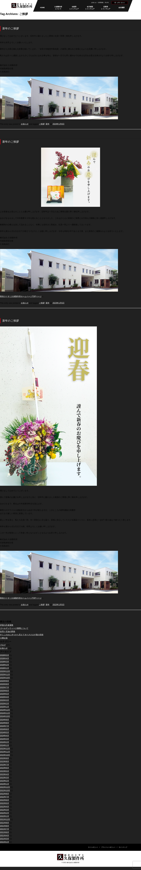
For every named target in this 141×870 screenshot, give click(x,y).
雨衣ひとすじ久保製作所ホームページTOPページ (21, 297)
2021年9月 (4, 823)
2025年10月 (5, 678)
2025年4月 (4, 697)
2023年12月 (5, 749)
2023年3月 (4, 778)
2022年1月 (4, 816)
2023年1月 (4, 784)
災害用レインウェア (105, 8)
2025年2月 (4, 704)
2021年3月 (4, 839)
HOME (42, 7)
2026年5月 (4, 655)
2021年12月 (5, 819)
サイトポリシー (93, 847)
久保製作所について (58, 8)
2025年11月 (5, 675)
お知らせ (93, 2)
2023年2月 (4, 781)
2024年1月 (4, 745)
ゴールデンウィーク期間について (14, 628)
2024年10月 (5, 716)
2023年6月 (4, 768)
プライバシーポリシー (108, 847)
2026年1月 (4, 668)
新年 (47, 124)
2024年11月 (5, 713)
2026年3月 (4, 662)
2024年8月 (4, 723)
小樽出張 (4, 638)
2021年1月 (4, 842)
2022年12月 (5, 787)
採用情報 (100, 2)
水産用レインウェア (74, 8)
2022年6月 (4, 800)
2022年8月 (4, 794)
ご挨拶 (42, 124)
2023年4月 (4, 774)
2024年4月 (4, 736)
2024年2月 (4, 742)
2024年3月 (4, 739)
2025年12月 (5, 671)
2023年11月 (5, 752)
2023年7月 (4, 765)
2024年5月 (4, 733)
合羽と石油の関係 (7, 632)
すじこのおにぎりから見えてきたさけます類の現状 (21, 635)
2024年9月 (4, 720)
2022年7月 (4, 797)
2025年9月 (4, 681)
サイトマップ (123, 847)
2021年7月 (4, 829)
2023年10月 (5, 755)
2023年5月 (4, 771)
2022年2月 (4, 813)
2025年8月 (4, 684)
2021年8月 (4, 826)
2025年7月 (4, 688)
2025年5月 (4, 694)
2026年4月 (4, 659)
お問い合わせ (121, 2)
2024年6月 (4, 729)
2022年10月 (5, 791)
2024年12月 (5, 710)
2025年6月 (4, 691)
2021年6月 (4, 832)
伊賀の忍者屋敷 (6, 625)
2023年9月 (4, 758)
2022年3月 (4, 810)
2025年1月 (4, 707)
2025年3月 (4, 700)
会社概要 (121, 7)
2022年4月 (4, 807)
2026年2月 (4, 665)
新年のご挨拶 (10, 28)
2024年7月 (4, 726)
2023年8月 (4, 762)
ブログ (3, 645)
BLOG (107, 2)
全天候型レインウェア (90, 8)
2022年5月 (4, 803)
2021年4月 (4, 836)
